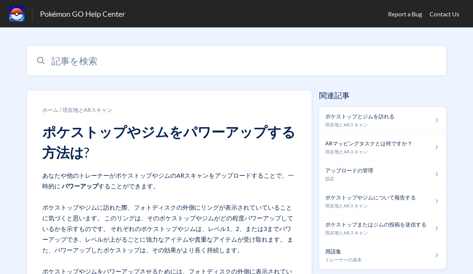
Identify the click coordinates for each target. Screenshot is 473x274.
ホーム (50, 110)
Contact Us (444, 14)
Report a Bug (405, 14)
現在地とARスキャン (87, 110)
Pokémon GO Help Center (82, 13)
